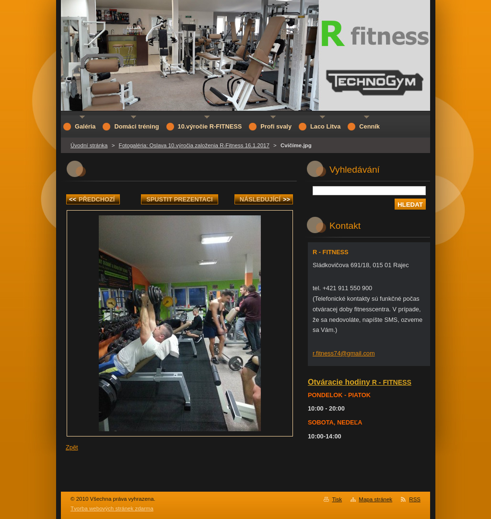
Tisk (337, 499)
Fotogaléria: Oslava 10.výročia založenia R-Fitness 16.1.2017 (194, 145)
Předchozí (92, 199)
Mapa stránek (375, 499)
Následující (265, 199)
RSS (415, 499)
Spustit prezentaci (179, 199)
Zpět (72, 447)
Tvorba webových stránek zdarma (111, 508)
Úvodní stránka (88, 145)
